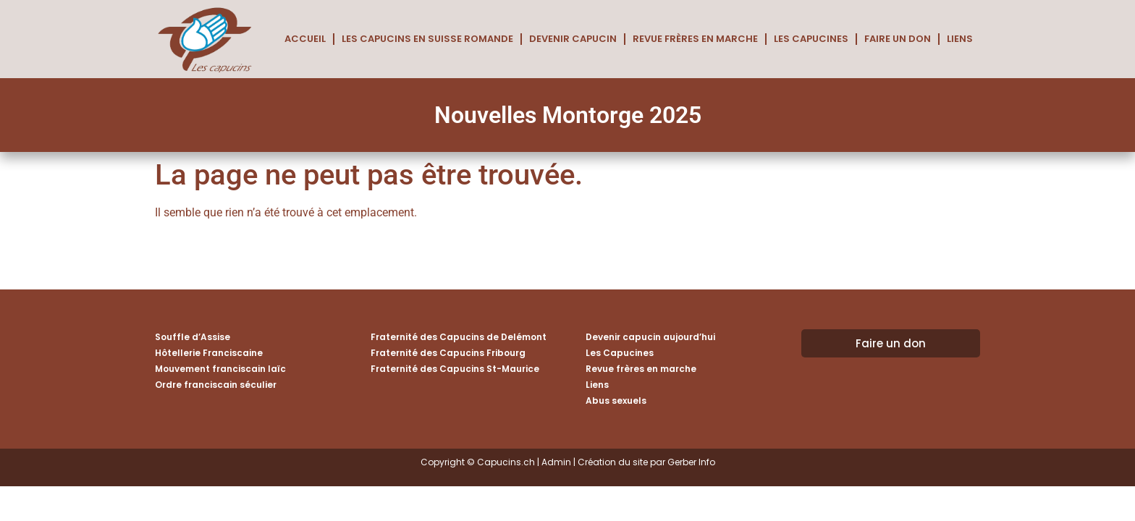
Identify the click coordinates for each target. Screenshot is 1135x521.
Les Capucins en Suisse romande (427, 39)
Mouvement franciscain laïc (220, 369)
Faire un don (897, 39)
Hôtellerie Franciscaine (209, 353)
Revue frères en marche (695, 39)
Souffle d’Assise (192, 337)
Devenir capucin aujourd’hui (650, 337)
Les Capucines (811, 39)
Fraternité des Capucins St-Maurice (455, 369)
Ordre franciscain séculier (216, 384)
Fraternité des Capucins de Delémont (459, 337)
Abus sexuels (616, 400)
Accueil (305, 39)
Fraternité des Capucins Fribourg (448, 353)
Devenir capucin (573, 39)
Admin (556, 462)
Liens (960, 39)
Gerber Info (691, 462)
